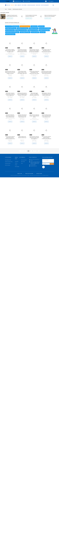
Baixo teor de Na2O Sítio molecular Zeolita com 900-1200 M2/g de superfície (50, 16)
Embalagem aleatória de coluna (11, 28)
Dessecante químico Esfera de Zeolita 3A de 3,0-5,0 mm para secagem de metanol (10, 72)
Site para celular (39, 173)
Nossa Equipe (17, 166)
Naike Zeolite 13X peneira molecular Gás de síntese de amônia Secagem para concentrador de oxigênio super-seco (10, 95)
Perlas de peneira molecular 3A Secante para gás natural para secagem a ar (34, 137)
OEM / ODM (23, 161)
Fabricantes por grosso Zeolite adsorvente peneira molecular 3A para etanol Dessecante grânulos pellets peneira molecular (46, 73)
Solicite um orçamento (45, 5)
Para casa (7, 5)
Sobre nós (19, 5)
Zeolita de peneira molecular (17, 9)
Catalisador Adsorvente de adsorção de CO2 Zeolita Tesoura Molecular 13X (22, 115)
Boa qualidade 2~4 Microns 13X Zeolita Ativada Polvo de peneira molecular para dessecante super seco (46, 95)
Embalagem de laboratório (34, 28)
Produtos (12, 5)
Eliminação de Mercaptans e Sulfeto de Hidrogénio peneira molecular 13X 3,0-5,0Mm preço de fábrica (22, 95)
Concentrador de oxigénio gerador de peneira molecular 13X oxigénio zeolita (10, 50)
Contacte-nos (38, 5)
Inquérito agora (9, 18)
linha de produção (24, 159)
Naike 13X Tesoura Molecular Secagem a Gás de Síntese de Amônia (34, 115)
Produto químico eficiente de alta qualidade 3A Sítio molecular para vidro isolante (34, 72)
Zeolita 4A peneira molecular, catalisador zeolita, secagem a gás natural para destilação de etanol (34, 51)
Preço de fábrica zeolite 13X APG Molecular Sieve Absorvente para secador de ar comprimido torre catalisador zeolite (46, 51)
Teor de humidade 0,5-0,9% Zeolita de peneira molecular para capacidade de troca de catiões (31, 16)
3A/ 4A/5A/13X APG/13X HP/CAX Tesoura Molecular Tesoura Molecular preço (10, 115)
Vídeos (16, 5)
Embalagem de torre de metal (32, 30)
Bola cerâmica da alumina (10, 30)
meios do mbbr (42, 32)
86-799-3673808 (27, 1)
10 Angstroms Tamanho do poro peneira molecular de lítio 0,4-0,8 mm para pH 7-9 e (11, 16)
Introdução (16, 161)
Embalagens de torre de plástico (44, 30)
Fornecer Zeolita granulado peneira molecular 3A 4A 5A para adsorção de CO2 (46, 115)
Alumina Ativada (41, 26)
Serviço (16, 164)
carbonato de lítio (34, 26)
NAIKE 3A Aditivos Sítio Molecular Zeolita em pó (22, 137)
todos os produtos (8, 26)
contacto (10, 56)
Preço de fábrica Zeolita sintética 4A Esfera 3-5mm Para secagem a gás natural (22, 72)
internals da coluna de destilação (45, 28)
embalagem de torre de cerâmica (21, 30)
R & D (22, 163)
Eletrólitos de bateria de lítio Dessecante (12, 32)
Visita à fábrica (24, 5)
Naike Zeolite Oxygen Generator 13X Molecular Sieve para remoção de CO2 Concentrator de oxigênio (34, 95)
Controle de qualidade (31, 5)
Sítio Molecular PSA (16, 26)
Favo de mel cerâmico (35, 32)
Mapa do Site (19, 173)
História (16, 163)
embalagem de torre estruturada (23, 28)
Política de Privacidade (29, 173)
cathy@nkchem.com (18, 1)
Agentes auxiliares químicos (10, 34)
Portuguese (51, 1)
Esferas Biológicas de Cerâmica (25, 32)
